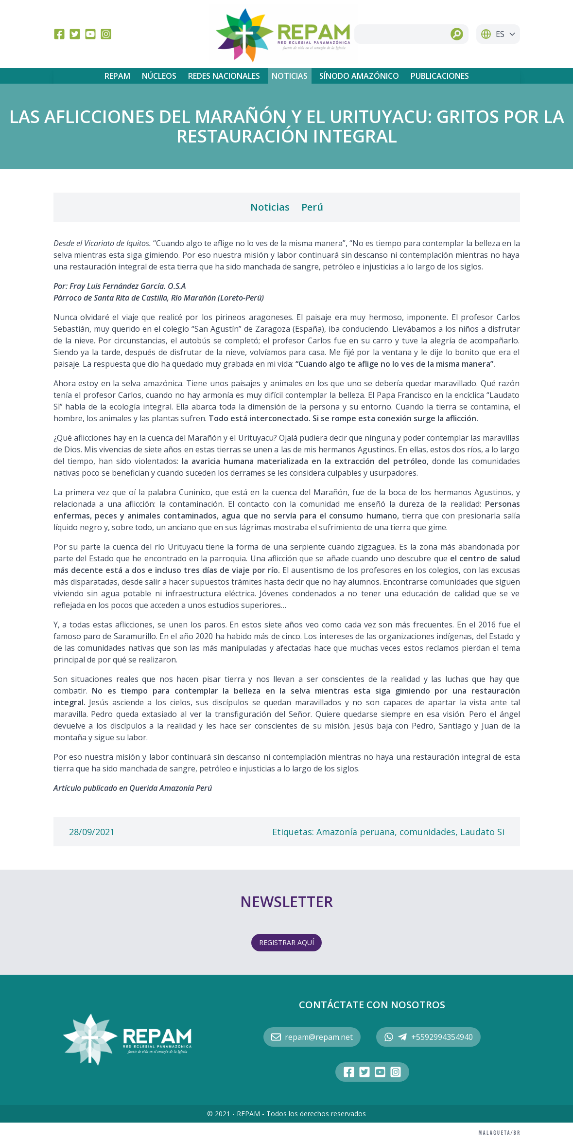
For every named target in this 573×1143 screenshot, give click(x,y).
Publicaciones (440, 76)
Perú (312, 207)
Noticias (290, 76)
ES (498, 34)
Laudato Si (482, 832)
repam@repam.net (312, 1037)
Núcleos (159, 76)
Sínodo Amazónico (359, 76)
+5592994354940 (428, 1037)
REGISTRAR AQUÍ (286, 942)
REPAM (117, 76)
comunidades (427, 832)
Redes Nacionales (224, 76)
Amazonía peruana (355, 832)
